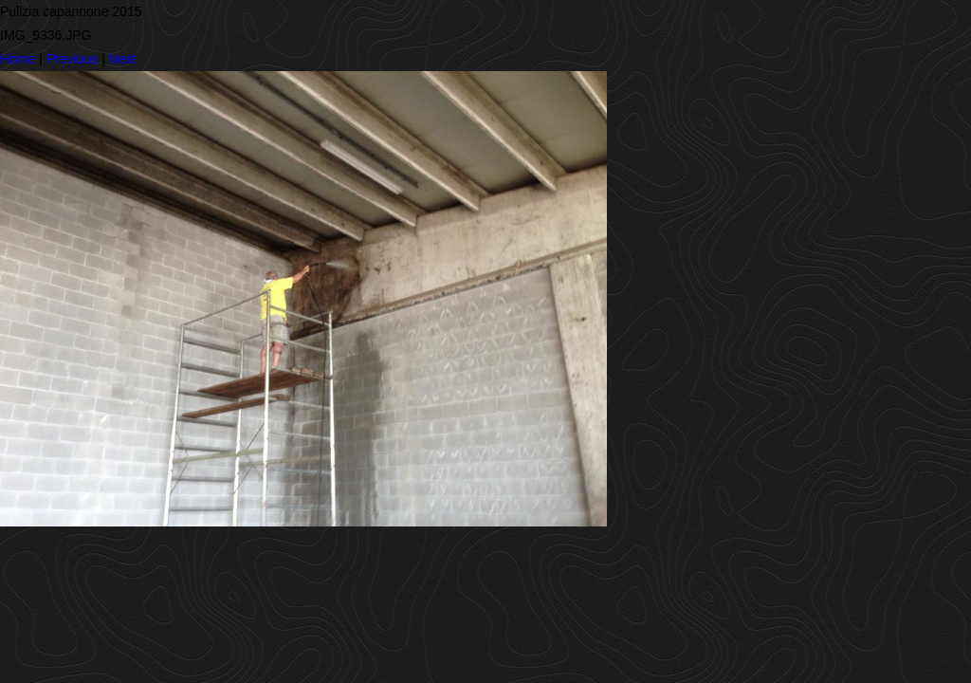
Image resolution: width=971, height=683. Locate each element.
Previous (72, 58)
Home (17, 58)
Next (123, 58)
